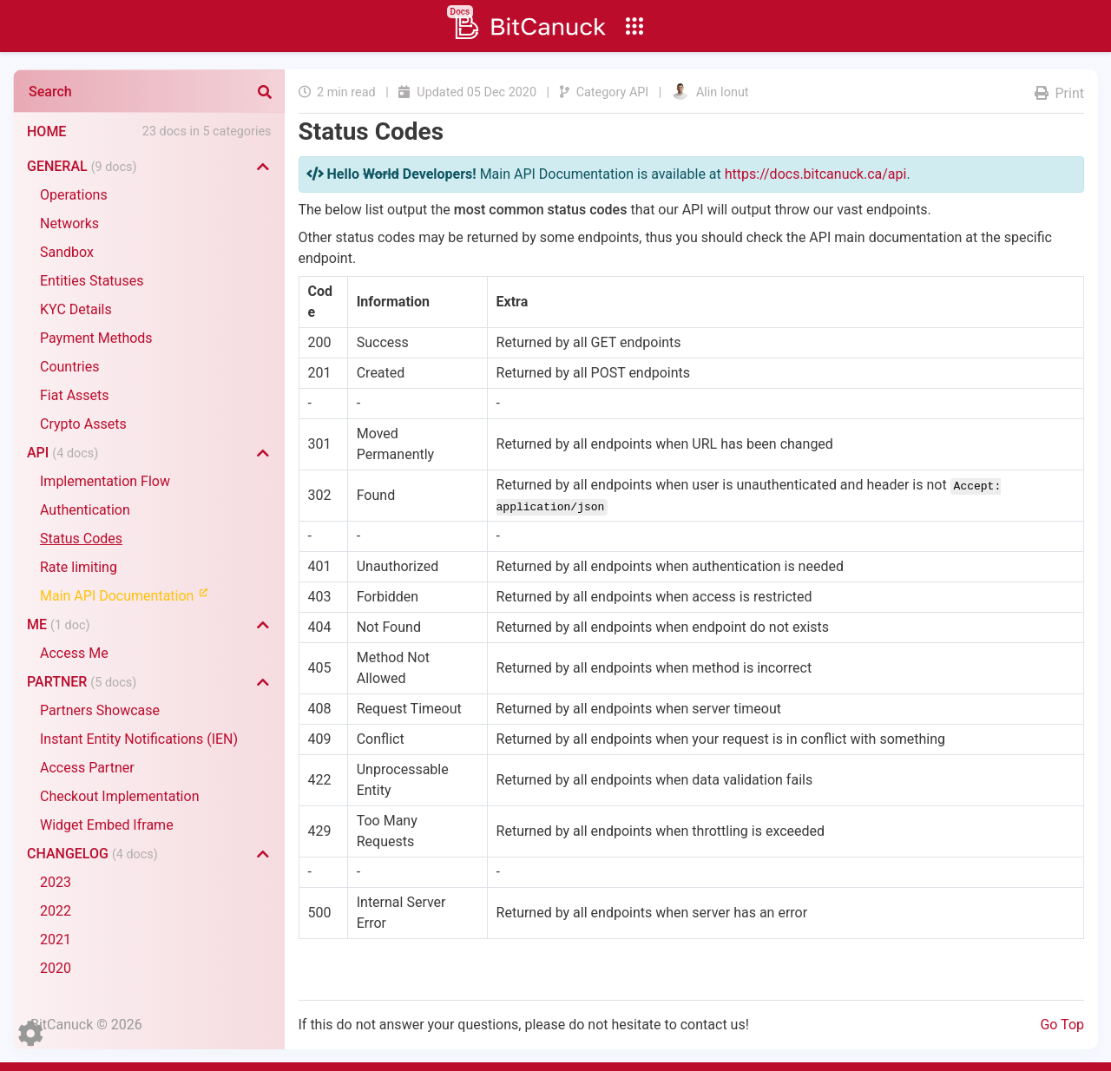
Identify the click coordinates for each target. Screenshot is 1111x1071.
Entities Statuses (91, 281)
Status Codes (81, 538)
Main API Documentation (131, 595)
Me (58, 624)
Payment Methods (96, 338)
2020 (55, 968)
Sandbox (67, 252)
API (62, 452)
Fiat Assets (74, 395)
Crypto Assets (83, 424)
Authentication (85, 510)
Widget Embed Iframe (107, 825)
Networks (69, 223)
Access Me (74, 653)
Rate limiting (78, 567)
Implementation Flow (105, 481)
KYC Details (76, 309)
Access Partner (87, 767)
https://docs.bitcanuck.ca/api (816, 174)
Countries (69, 366)
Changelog (92, 853)
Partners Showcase (100, 710)
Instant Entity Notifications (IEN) (139, 739)
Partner (81, 681)
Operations (74, 195)
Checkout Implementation (119, 796)
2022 (55, 911)
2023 (55, 882)
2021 (55, 939)
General (82, 166)
